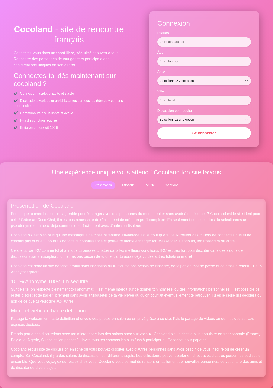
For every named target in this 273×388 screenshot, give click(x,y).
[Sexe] (204, 80)
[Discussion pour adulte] (204, 119)
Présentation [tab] (103, 185)
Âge (160, 52)
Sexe (161, 72)
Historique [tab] (128, 185)
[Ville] (204, 100)
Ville (160, 91)
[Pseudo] (204, 42)
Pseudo (163, 33)
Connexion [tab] (171, 185)
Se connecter (204, 133)
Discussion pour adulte (174, 111)
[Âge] (204, 61)
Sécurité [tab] (149, 185)
